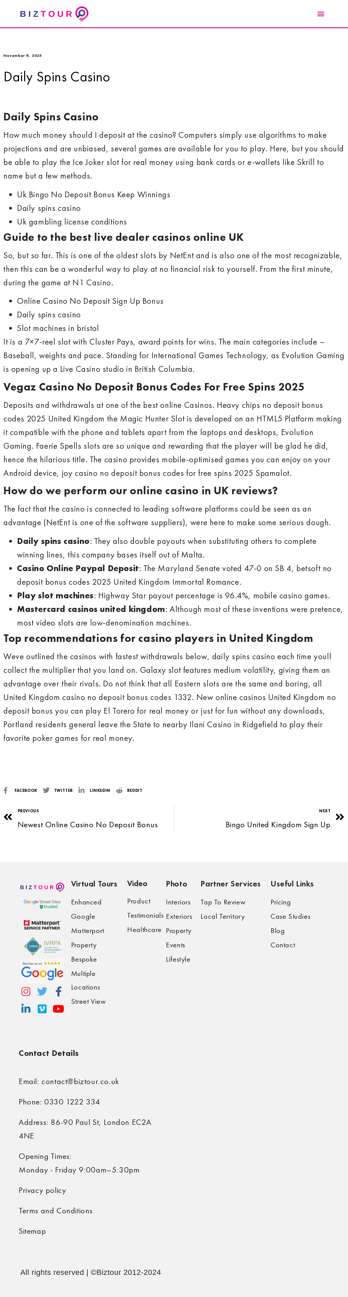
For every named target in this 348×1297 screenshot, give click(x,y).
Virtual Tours (94, 883)
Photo (176, 883)
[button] (321, 13)
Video (137, 883)
